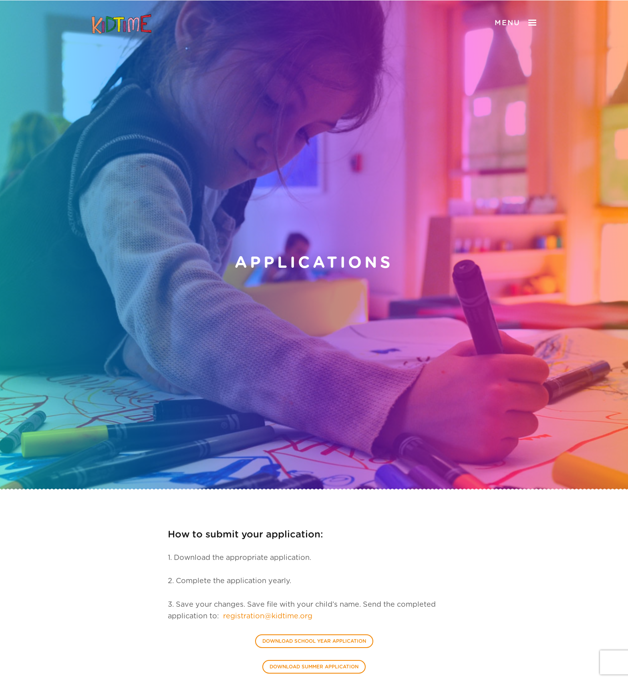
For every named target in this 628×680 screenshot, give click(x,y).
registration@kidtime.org (267, 616)
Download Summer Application (314, 666)
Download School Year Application (314, 641)
